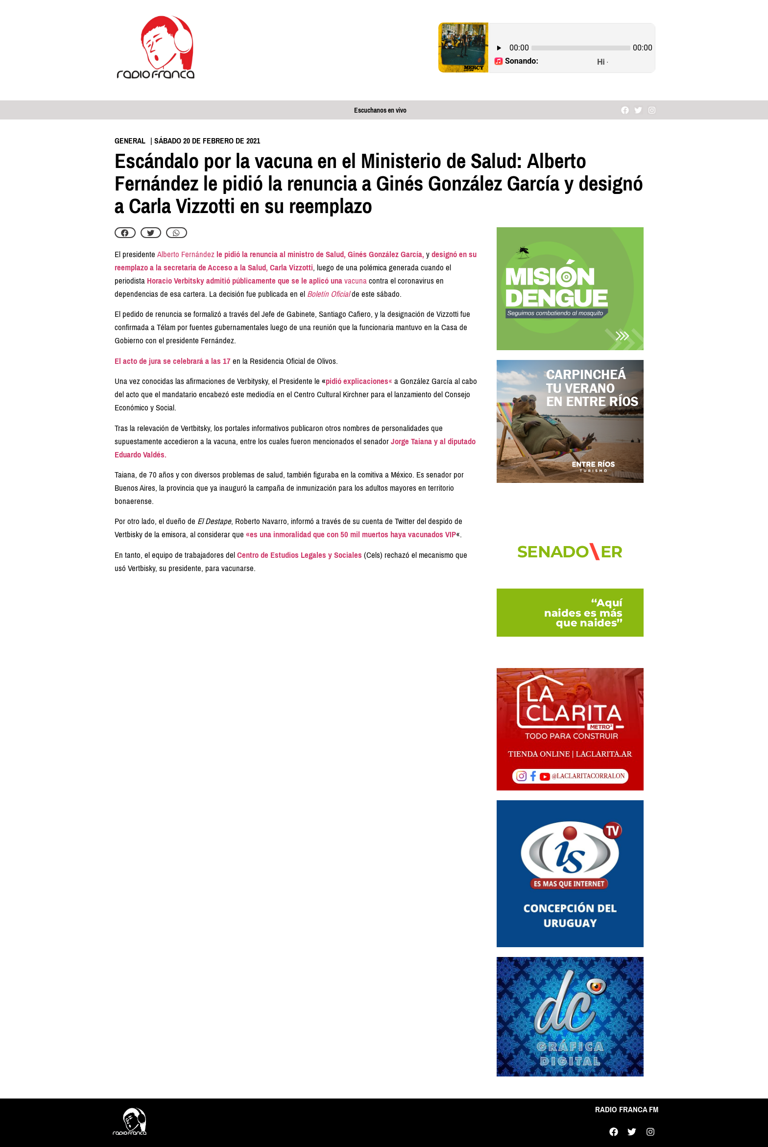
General (130, 141)
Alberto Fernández (186, 254)
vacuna (355, 280)
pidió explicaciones (357, 381)
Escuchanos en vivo (380, 110)
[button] (125, 232)
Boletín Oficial (328, 294)
